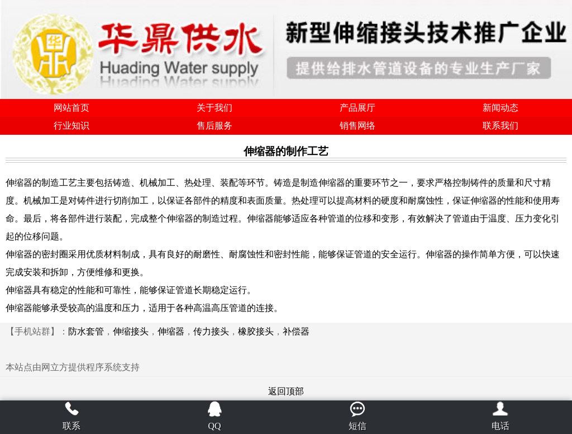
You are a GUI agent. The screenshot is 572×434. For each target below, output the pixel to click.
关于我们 (214, 107)
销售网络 (357, 125)
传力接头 (211, 331)
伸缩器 (171, 331)
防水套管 (86, 331)
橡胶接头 (256, 331)
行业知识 (71, 125)
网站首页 (71, 107)
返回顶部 (286, 391)
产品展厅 (357, 107)
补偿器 (296, 331)
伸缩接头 (131, 331)
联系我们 (500, 125)
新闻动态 (500, 107)
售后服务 (214, 125)
